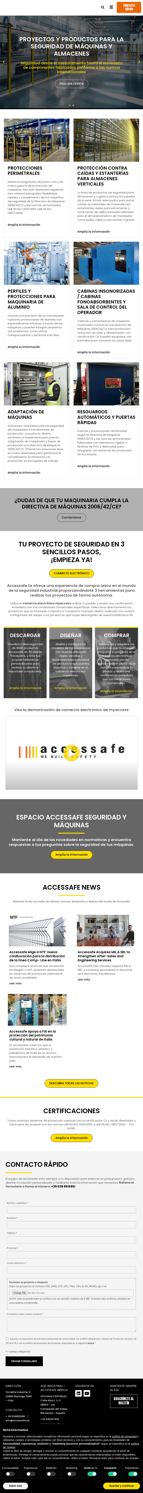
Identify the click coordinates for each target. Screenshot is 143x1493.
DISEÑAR (71, 633)
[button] (103, 8)
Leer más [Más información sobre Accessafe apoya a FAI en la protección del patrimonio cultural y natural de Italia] (15, 1068)
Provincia (71, 1252)
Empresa (71, 1222)
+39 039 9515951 (63, 1186)
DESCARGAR (25, 633)
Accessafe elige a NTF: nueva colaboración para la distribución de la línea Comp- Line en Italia (35, 955)
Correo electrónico (71, 1267)
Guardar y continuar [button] (121, 1485)
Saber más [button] (15, 1485)
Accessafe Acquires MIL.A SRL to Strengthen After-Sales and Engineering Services (105, 953)
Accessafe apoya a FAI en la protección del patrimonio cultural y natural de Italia (33, 1037)
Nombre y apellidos (71, 1207)
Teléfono (71, 1237)
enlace (91, 1343)
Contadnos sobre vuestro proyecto (71, 1322)
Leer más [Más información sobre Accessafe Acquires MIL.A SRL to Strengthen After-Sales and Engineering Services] (84, 977)
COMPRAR (116, 633)
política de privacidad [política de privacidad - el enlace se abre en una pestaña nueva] (124, 1436)
